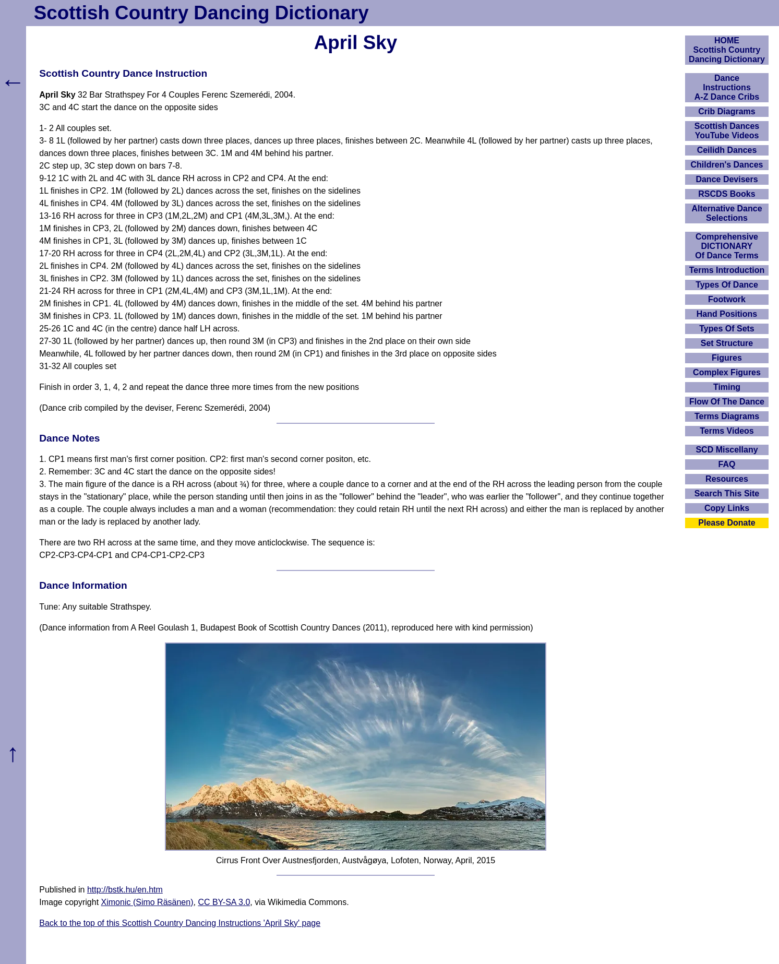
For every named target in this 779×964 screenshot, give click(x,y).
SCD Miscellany (727, 449)
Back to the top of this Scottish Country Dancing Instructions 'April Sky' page (179, 923)
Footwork (727, 299)
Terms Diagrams (726, 416)
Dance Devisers (727, 179)
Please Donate (726, 522)
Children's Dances (727, 164)
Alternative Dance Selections (726, 213)
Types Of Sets (726, 328)
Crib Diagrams (726, 111)
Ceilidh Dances (727, 150)
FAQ (727, 464)
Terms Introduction (727, 270)
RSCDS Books (726, 193)
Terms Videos (726, 430)
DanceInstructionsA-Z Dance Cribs (726, 87)
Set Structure (727, 343)
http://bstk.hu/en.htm (125, 889)
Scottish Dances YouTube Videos (726, 131)
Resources (726, 478)
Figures (727, 357)
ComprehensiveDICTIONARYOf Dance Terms (727, 246)
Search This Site (727, 493)
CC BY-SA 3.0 (224, 902)
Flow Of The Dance (726, 401)
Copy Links (726, 508)
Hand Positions (727, 314)
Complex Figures (727, 372)
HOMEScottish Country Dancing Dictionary (727, 50)
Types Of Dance (727, 284)
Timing (726, 387)
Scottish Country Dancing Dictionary (201, 12)
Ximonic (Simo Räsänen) (147, 902)
